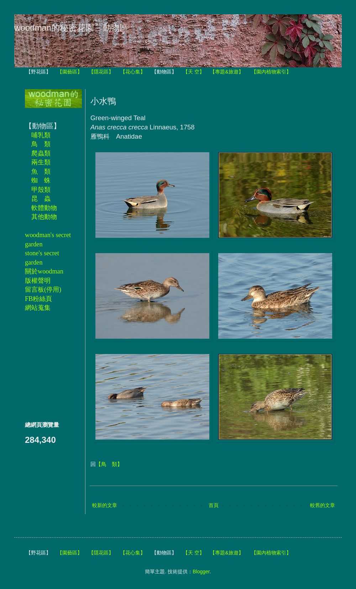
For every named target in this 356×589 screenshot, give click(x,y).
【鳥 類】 (109, 464)
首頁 (214, 505)
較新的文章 (104, 505)
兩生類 (41, 162)
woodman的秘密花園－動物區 (71, 27)
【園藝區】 (69, 72)
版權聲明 (38, 280)
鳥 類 (41, 144)
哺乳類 (41, 135)
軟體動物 (44, 207)
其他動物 (44, 216)
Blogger (201, 571)
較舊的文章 (322, 505)
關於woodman (44, 271)
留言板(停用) (43, 289)
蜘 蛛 (41, 180)
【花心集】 (132, 72)
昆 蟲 (41, 198)
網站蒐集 (38, 307)
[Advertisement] (46, 366)
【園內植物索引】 (271, 72)
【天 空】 (193, 72)
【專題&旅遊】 (226, 72)
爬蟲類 (41, 153)
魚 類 (41, 171)
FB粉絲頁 (38, 298)
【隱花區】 (101, 72)
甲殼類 (41, 189)
